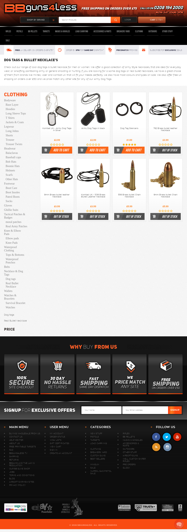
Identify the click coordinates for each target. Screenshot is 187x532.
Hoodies (10, 109)
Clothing (139, 31)
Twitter (167, 437)
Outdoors (152, 31)
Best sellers (97, 459)
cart (150, 20)
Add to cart (61, 150)
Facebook (156, 437)
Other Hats (12, 179)
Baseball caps (13, 157)
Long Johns (12, 131)
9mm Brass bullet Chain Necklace (165, 196)
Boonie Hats (13, 166)
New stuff (96, 433)
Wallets (8, 291)
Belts (7, 266)
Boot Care (11, 188)
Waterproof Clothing (10, 249)
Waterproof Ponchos (12, 261)
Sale (8, 40)
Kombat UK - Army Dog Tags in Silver (56, 129)
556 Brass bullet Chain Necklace (129, 196)
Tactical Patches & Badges (14, 216)
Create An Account (61, 453)
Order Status (57, 437)
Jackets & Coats (15, 122)
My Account (56, 433)
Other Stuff (167, 31)
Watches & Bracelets (10, 297)
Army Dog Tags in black (93, 128)
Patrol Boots (13, 196)
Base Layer (12, 104)
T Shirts (10, 117)
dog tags (42, 67)
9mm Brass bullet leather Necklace (57, 196)
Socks (9, 201)
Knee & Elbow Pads (12, 232)
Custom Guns (98, 455)
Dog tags (11, 278)
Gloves (8, 205)
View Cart (55, 446)
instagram (167, 447)
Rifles (8, 31)
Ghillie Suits (11, 209)
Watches (10, 307)
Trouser (10, 139)
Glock (126, 468)
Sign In (53, 450)
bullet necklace (58, 67)
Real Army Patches (16, 226)
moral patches (13, 222)
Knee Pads (12, 242)
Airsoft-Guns (130, 455)
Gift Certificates (59, 443)
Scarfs (9, 174)
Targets (46, 31)
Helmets (10, 170)
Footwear (9, 183)
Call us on (161, 10)
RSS (156, 447)
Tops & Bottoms (15, 254)
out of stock (169, 150)
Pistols (19, 31)
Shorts (9, 135)
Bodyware (10, 100)
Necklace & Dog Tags (13, 273)
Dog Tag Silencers (129, 128)
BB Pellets (32, 31)
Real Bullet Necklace (12, 285)
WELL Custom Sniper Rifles (134, 460)
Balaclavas (12, 152)
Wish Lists (55, 440)
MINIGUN (94, 464)
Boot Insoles (13, 192)
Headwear (10, 148)
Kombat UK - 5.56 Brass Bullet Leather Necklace (93, 196)
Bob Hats (11, 161)
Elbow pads (12, 238)
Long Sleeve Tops (16, 113)
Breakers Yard (123, 31)
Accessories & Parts (102, 31)
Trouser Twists (14, 144)
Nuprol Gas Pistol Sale (101, 472)
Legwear (9, 126)
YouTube (177, 437)
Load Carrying (81, 31)
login (128, 19)
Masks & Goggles (62, 31)
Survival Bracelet (15, 303)
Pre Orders (129, 464)
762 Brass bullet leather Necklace (165, 129)
